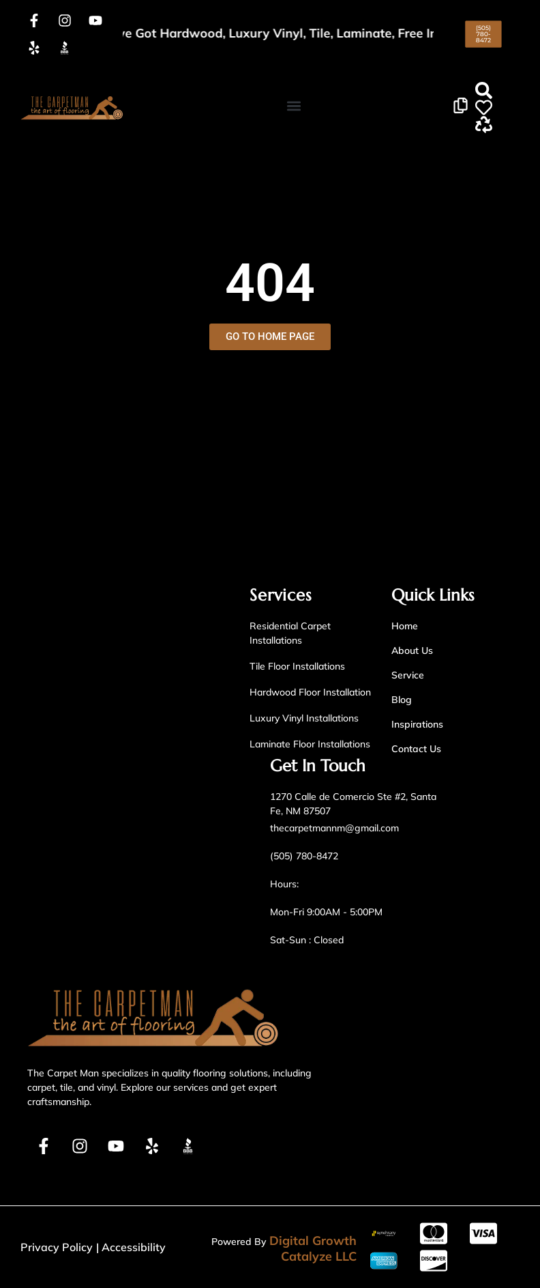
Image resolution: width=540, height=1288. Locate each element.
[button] (294, 106)
